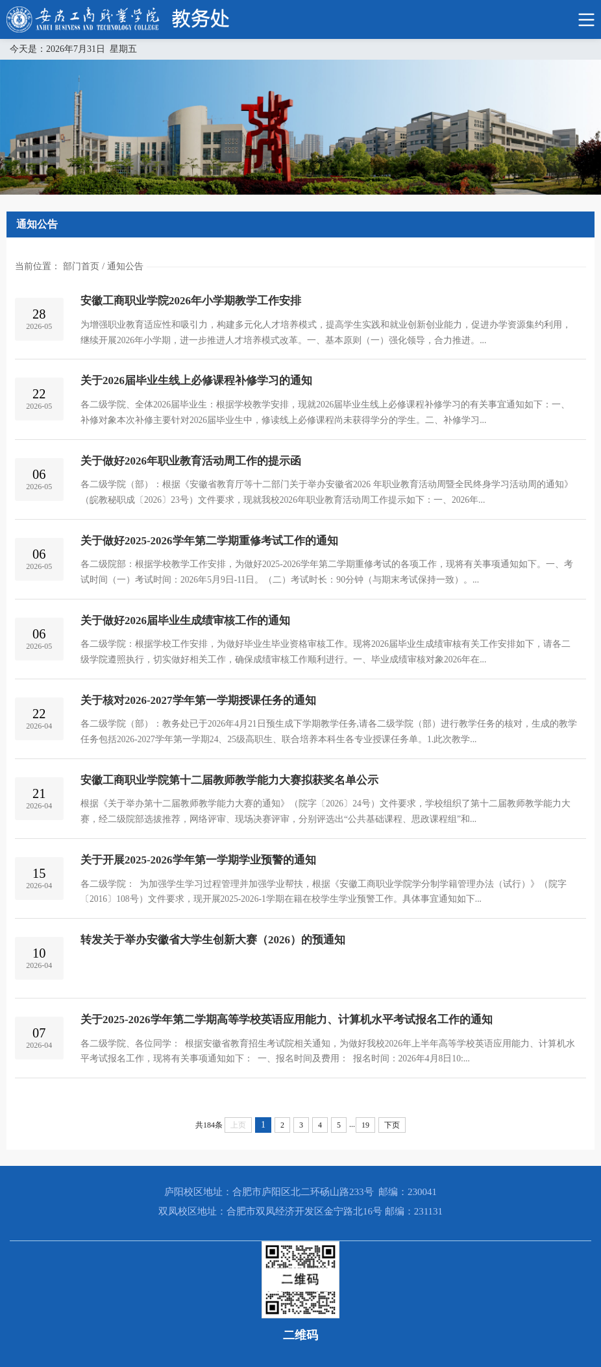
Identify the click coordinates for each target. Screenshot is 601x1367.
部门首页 (81, 266)
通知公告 (125, 266)
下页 (392, 1125)
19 (365, 1125)
